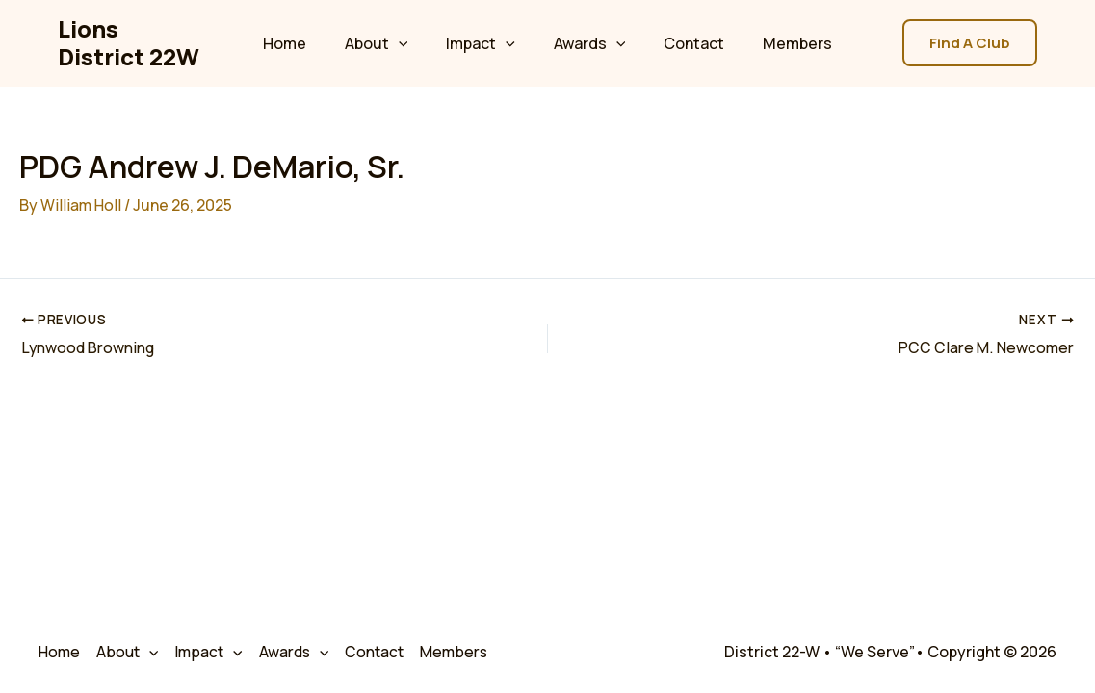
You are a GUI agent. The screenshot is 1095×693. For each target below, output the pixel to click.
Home (304, 43)
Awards (586, 43)
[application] (410, 43)
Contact (682, 43)
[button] (969, 42)
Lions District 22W (134, 42)
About (388, 43)
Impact (484, 43)
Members (778, 43)
